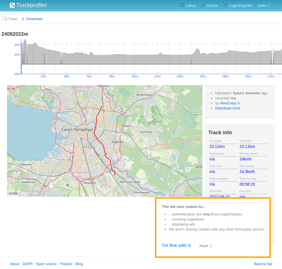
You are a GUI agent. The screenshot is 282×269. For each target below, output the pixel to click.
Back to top (263, 264)
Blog (79, 264)
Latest (187, 5)
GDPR (27, 264)
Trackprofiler (28, 5)
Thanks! (65, 264)
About (14, 264)
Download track (227, 108)
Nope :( (206, 246)
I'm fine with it (176, 245)
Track (10, 18)
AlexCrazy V (230, 103)
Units (262, 5)
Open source (46, 264)
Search (209, 5)
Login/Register (237, 5)
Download (31, 18)
